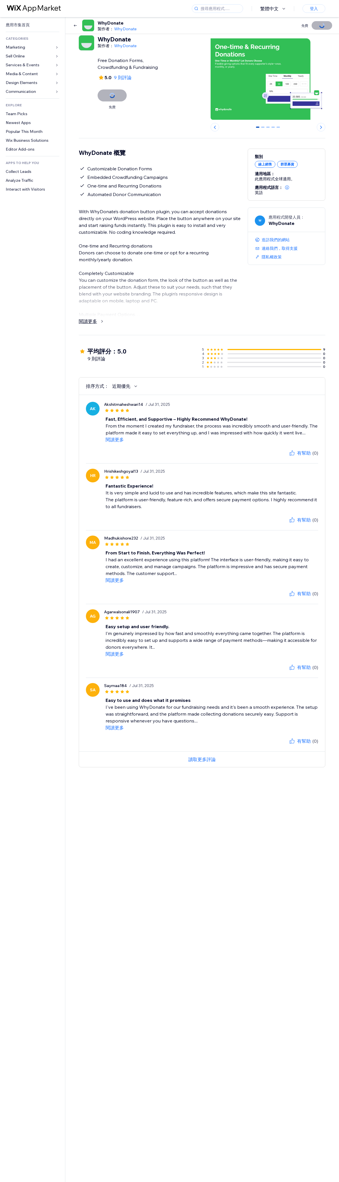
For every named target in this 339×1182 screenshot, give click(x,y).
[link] (32, 25)
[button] (287, 187)
